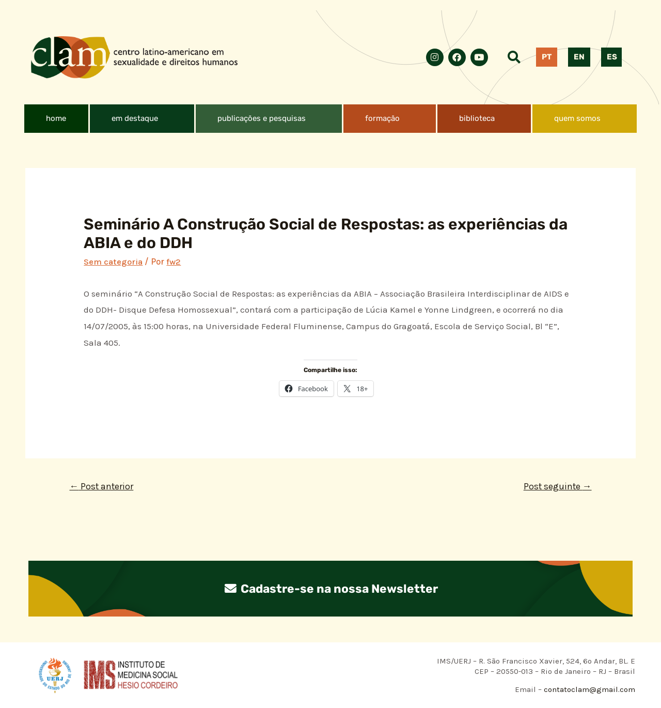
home (56, 118)
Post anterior (102, 486)
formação (382, 118)
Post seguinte (556, 486)
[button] (142, 118)
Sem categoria (113, 261)
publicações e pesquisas (261, 118)
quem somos (577, 118)
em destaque (135, 118)
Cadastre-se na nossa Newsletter (330, 588)
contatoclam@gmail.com (588, 689)
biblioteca (477, 118)
